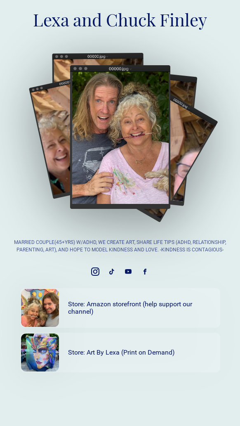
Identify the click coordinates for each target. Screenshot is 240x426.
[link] (95, 271)
